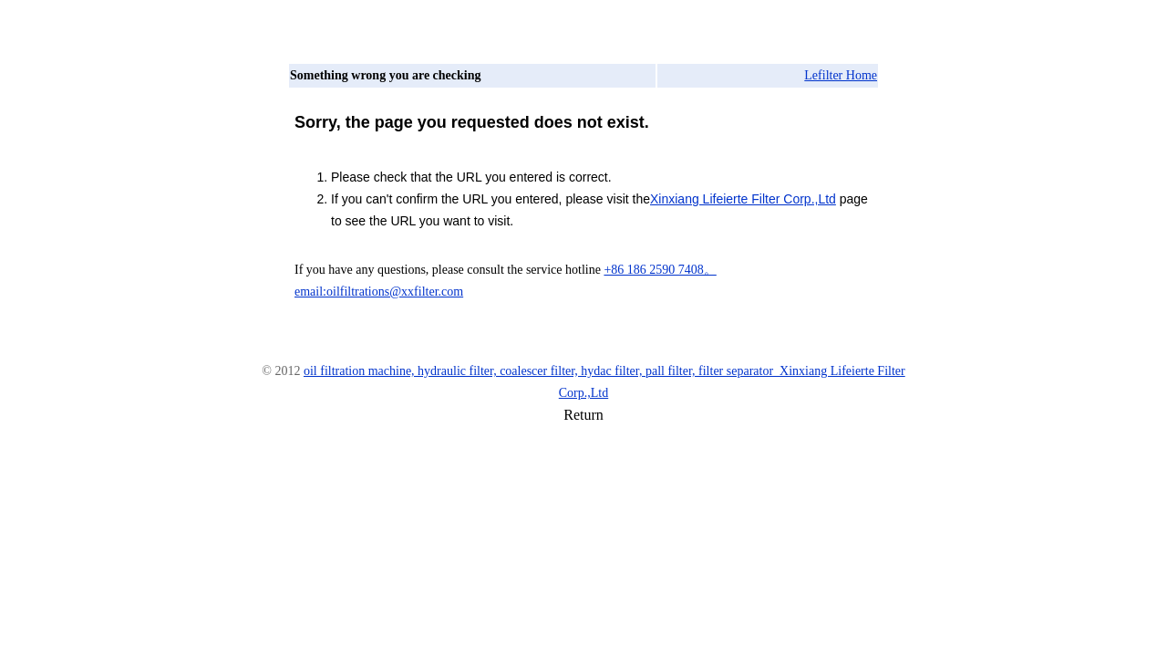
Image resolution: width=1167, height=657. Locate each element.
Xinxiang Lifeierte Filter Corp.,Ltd (743, 199)
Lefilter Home (840, 75)
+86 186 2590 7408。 (660, 269)
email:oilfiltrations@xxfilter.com (378, 291)
